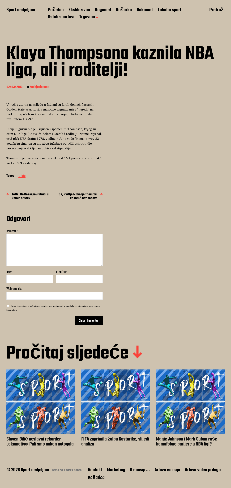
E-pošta (62, 272)
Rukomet (145, 10)
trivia (22, 176)
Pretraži (217, 10)
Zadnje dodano (39, 87)
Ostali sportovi (61, 17)
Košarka (124, 10)
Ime (9, 272)
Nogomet (103, 10)
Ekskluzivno (79, 10)
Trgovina (87, 17)
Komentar (11, 231)
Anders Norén (73, 470)
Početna (56, 10)
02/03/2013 (14, 87)
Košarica (96, 477)
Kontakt (95, 470)
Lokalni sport (169, 10)
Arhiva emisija (167, 470)
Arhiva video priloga (203, 470)
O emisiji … (140, 470)
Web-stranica (14, 288)
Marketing (116, 470)
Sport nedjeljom (20, 10)
